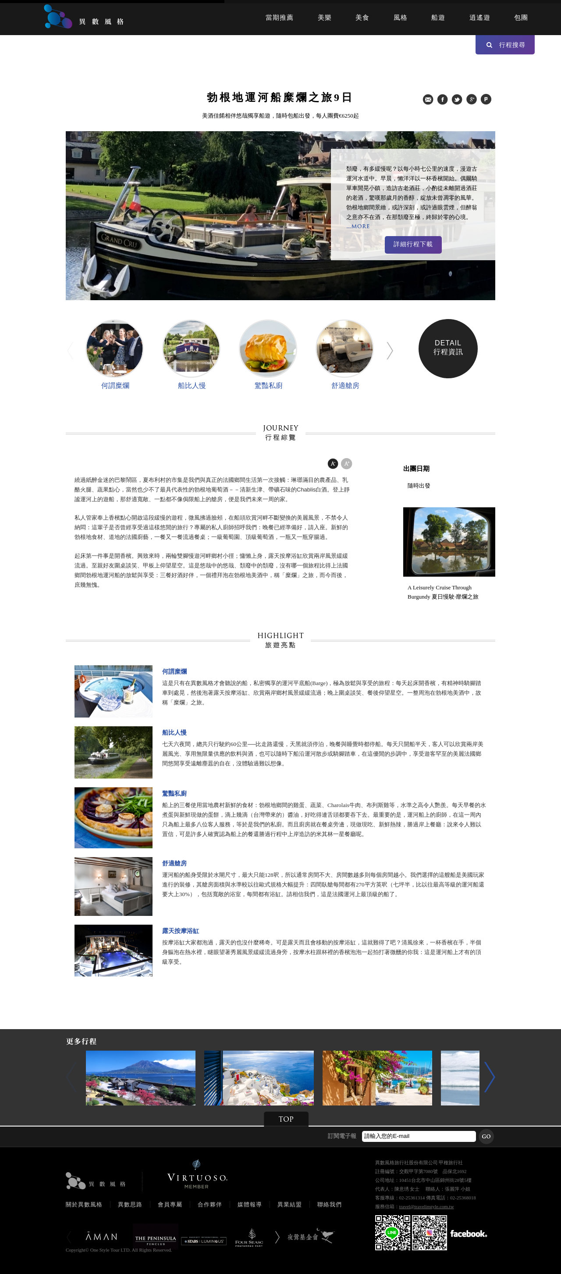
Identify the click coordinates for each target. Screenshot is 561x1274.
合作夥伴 (210, 1204)
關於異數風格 (84, 1204)
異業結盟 (289, 1204)
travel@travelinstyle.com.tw (426, 1206)
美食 (362, 17)
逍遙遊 (479, 17)
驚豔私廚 (269, 385)
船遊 (438, 17)
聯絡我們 (329, 1204)
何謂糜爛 (115, 385)
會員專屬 (170, 1204)
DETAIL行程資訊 (448, 347)
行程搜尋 (505, 44)
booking (181, 1249)
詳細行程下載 (413, 244)
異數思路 (130, 1204)
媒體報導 (250, 1204)
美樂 (325, 17)
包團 (521, 17)
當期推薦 (280, 17)
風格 (401, 17)
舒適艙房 (345, 385)
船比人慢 (192, 385)
